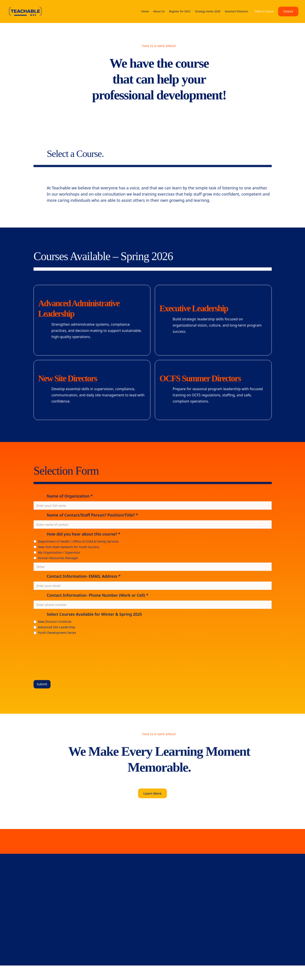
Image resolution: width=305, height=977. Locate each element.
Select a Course (264, 11)
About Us (159, 11)
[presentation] (52, 656)
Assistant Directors (236, 11)
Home (145, 11)
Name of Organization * (70, 496)
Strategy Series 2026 (208, 11)
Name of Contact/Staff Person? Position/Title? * (92, 515)
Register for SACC (180, 11)
